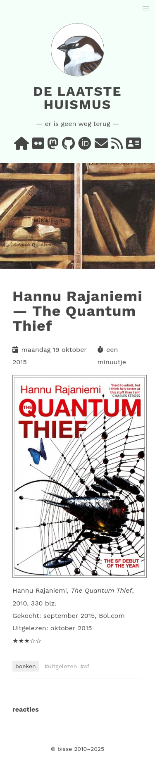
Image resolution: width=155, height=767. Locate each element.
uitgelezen (62, 666)
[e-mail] (101, 146)
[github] (68, 146)
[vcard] (133, 146)
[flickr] (38, 146)
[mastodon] (53, 146)
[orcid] (84, 146)
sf (86, 666)
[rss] (117, 146)
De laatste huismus (77, 97)
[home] (21, 146)
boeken (25, 666)
